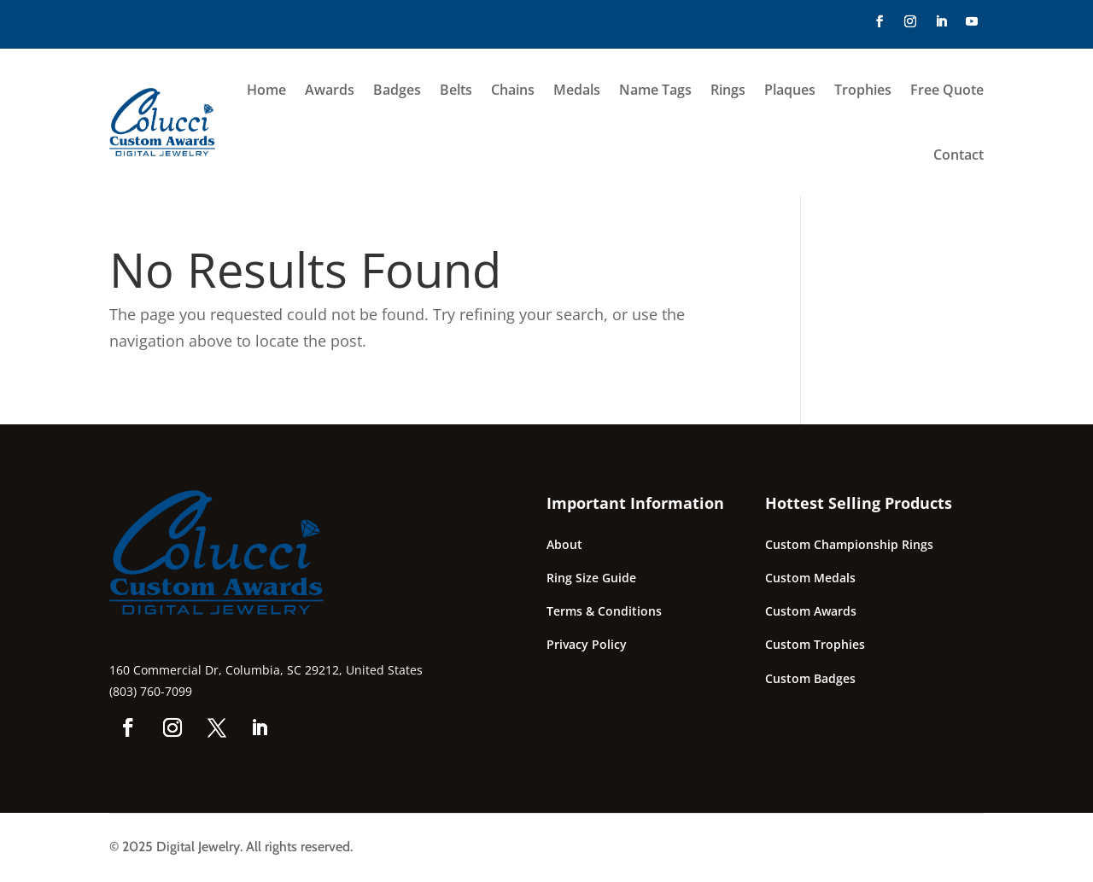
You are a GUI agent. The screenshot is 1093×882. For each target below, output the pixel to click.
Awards (329, 89)
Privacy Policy (586, 644)
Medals (576, 89)
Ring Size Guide (591, 578)
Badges (397, 89)
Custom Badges (810, 678)
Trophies (862, 89)
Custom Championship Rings (849, 544)
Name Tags (655, 89)
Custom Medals (810, 578)
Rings (727, 89)
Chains (513, 89)
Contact (958, 154)
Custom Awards (810, 611)
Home (266, 89)
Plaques (789, 89)
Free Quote (947, 89)
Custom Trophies (815, 644)
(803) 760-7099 (150, 691)
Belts (456, 89)
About (564, 544)
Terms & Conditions (604, 611)
